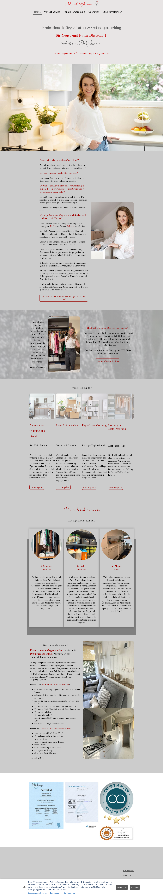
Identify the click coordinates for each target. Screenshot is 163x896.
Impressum (128, 870)
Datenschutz (128, 875)
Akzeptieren (122, 887)
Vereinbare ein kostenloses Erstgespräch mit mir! (64, 298)
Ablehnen (135, 887)
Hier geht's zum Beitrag (108, 361)
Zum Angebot (36, 487)
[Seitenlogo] (81, 4)
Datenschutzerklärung (37, 893)
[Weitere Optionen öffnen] (126, 11)
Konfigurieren (69, 893)
